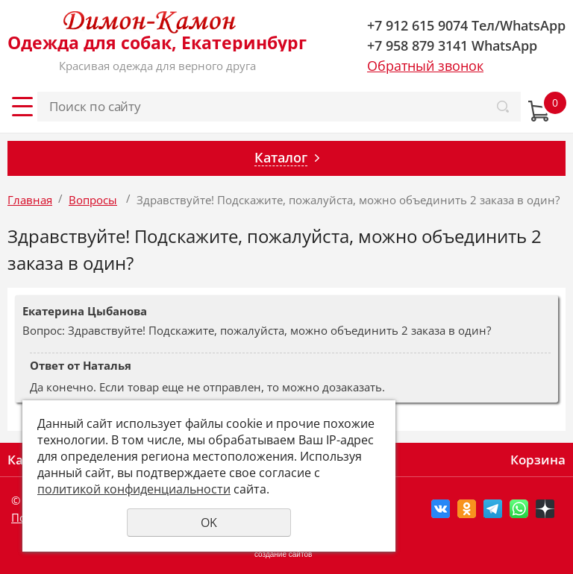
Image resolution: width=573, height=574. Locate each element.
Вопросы (93, 199)
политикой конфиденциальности (134, 489)
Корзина (538, 459)
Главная (29, 199)
